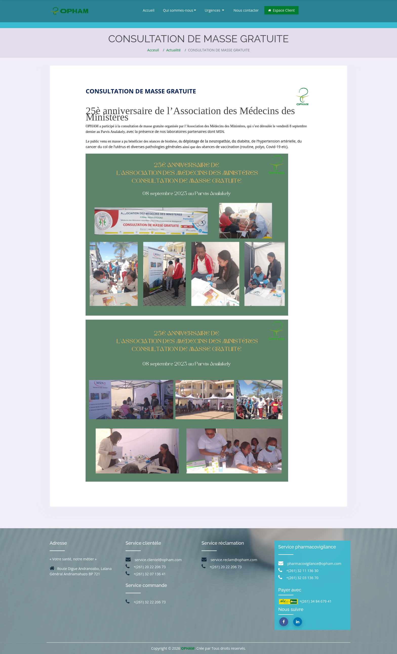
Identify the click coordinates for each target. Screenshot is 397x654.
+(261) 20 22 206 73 (146, 566)
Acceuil (153, 50)
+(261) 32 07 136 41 (146, 573)
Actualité (173, 50)
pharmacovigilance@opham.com (309, 563)
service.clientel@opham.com (154, 559)
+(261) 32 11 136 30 (298, 570)
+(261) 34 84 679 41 (315, 601)
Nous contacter (246, 10)
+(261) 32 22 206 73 (146, 602)
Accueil (148, 10)
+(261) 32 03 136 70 (298, 577)
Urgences (214, 10)
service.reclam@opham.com (229, 559)
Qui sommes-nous (179, 10)
